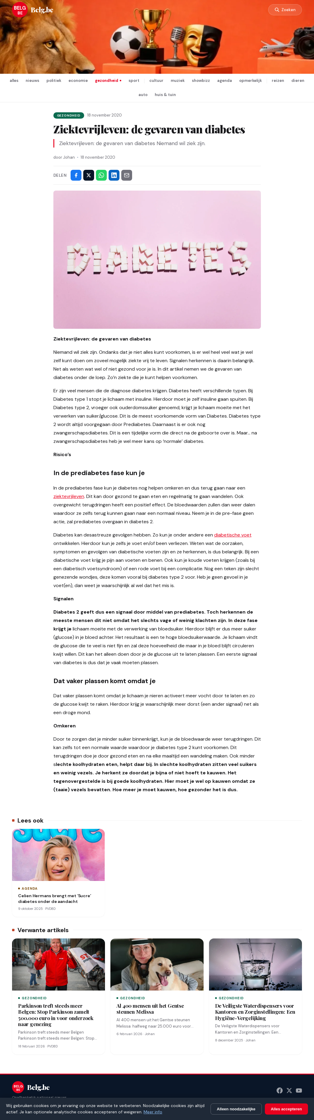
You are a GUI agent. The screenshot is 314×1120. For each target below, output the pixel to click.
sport (133, 80)
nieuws (32, 80)
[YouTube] (299, 1090)
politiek (53, 80)
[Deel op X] (88, 175)
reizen (278, 80)
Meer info (153, 1112)
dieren (297, 80)
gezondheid (106, 80)
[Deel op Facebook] (76, 175)
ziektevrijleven (68, 496)
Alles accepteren (286, 1109)
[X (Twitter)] (289, 1090)
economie (78, 80)
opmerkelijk (250, 80)
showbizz (201, 80)
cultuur (156, 80)
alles (14, 80)
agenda (224, 80)
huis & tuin (165, 94)
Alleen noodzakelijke (236, 1109)
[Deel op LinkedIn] (114, 175)
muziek (178, 80)
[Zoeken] (285, 9)
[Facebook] (280, 1090)
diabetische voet (233, 535)
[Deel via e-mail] (126, 175)
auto (142, 94)
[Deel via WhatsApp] (101, 175)
